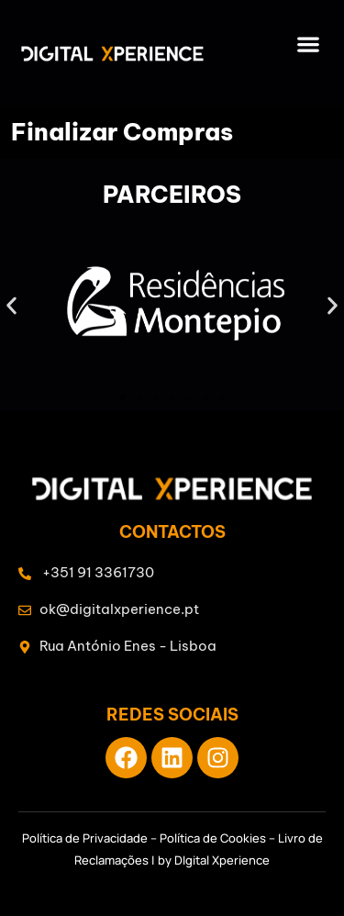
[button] (308, 43)
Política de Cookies (213, 838)
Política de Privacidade (85, 838)
